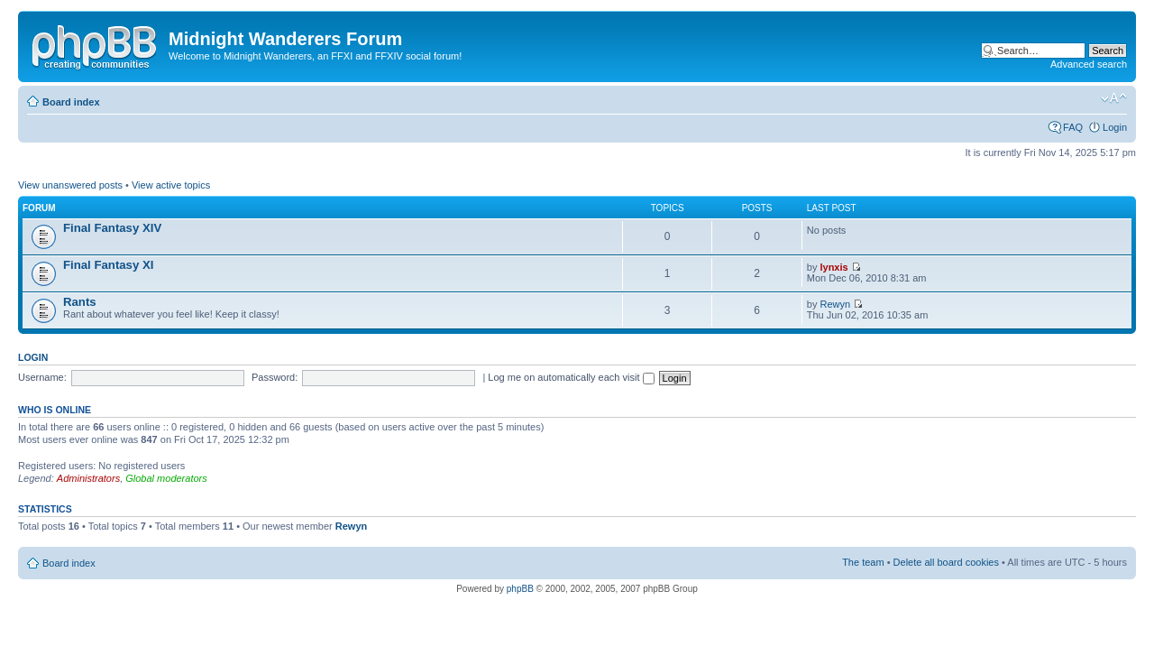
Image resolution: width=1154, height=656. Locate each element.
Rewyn (835, 304)
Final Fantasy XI (108, 265)
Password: (275, 377)
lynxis (833, 267)
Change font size (1114, 98)
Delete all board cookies (946, 562)
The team (863, 562)
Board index (71, 102)
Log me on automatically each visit (571, 377)
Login (1115, 127)
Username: (42, 377)
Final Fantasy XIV (112, 228)
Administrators (88, 478)
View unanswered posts (70, 185)
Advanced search (1088, 64)
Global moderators (166, 478)
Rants (79, 302)
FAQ (1073, 127)
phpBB (520, 589)
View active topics (171, 185)
